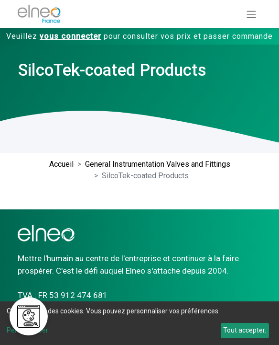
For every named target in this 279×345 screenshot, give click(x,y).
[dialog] (139, 323)
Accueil (61, 164)
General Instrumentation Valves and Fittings (157, 164)
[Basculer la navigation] (251, 14)
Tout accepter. (244, 330)
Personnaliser (27, 330)
